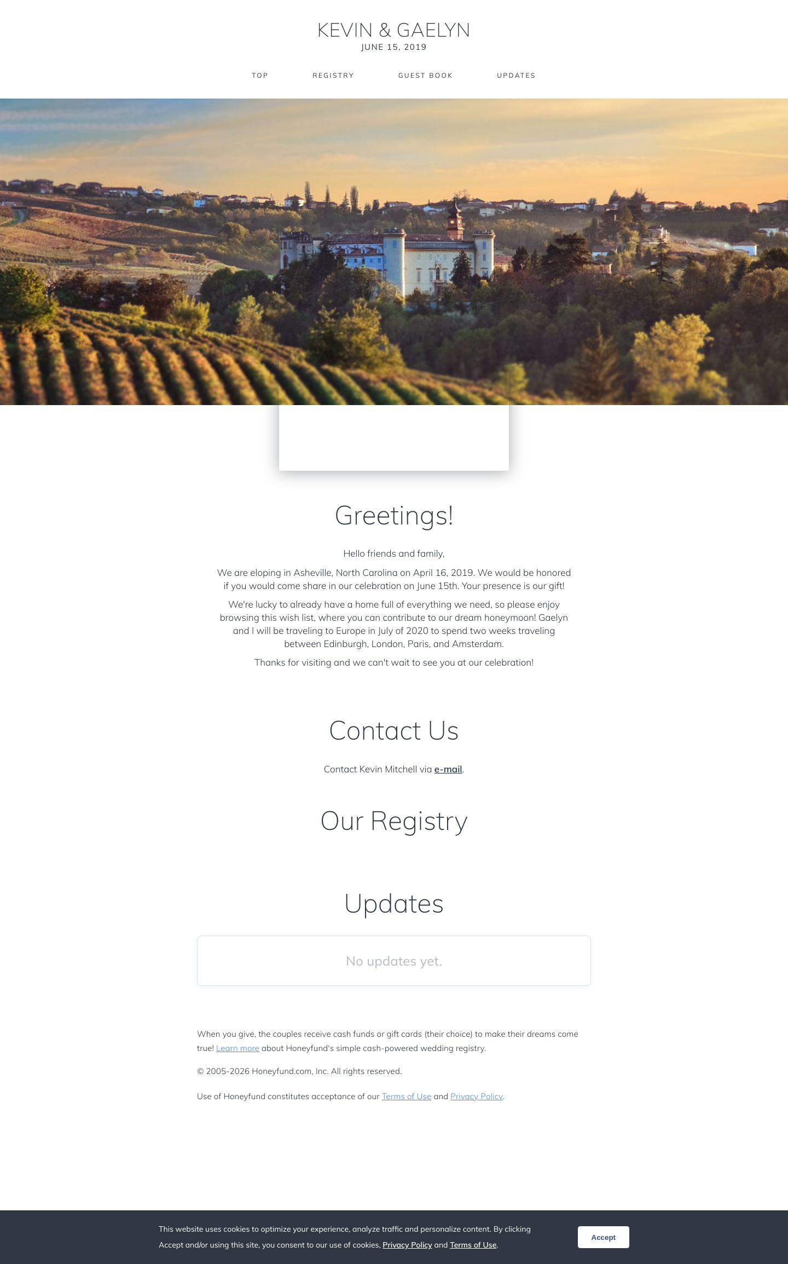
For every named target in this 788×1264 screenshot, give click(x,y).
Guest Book (425, 75)
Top (260, 75)
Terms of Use (407, 1096)
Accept (604, 1237)
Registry (333, 75)
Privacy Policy (476, 1096)
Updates (516, 75)
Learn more (237, 1048)
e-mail (448, 769)
